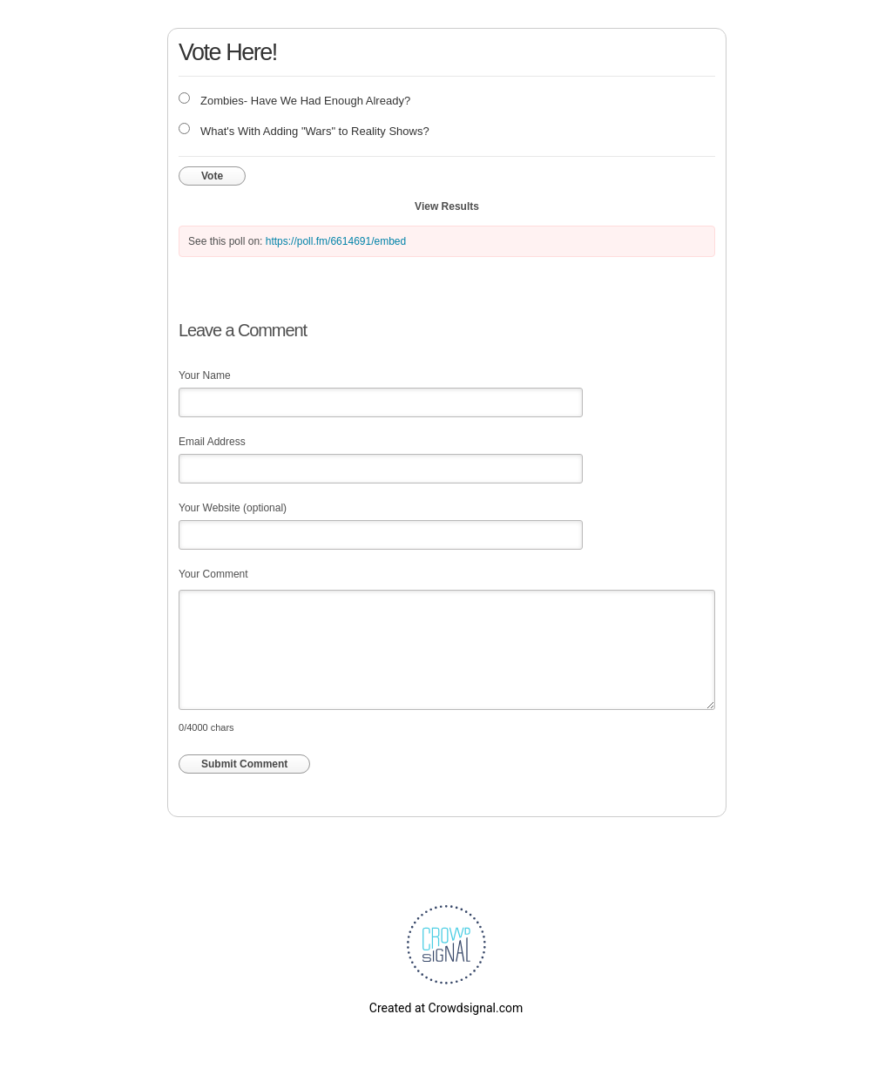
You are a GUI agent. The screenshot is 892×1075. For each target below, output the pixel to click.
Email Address (212, 442)
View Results (447, 206)
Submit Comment (244, 764)
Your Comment (213, 574)
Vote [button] (212, 176)
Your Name (205, 375)
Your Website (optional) (233, 508)
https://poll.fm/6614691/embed (336, 241)
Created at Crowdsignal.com (446, 1008)
